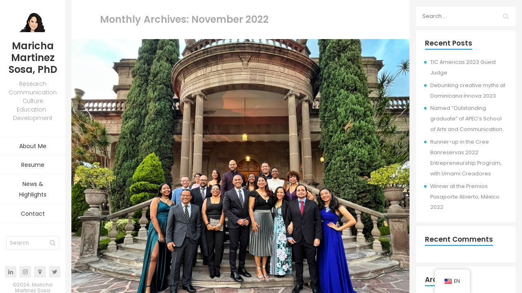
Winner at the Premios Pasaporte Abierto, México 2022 (465, 197)
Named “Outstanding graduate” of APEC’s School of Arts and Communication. (467, 119)
